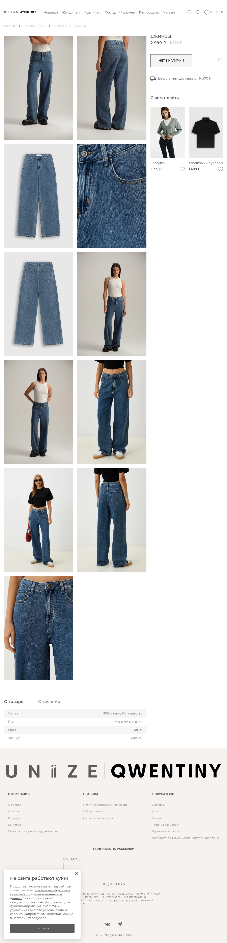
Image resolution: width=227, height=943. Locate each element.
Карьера (14, 818)
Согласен (42, 928)
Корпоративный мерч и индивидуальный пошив (185, 837)
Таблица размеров (165, 824)
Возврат (158, 818)
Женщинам (71, 12)
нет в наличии (171, 60)
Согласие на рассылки (98, 818)
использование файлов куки (124, 896)
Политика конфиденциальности (105, 804)
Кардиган (158, 163)
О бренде (14, 804)
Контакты (14, 824)
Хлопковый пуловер (206, 163)
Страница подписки (166, 831)
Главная (10, 26)
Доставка (158, 804)
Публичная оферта (96, 811)
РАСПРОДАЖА (35, 26)
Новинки (51, 12)
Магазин (169, 12)
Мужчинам (92, 12)
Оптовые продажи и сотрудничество (33, 831)
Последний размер (120, 12)
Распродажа (149, 12)
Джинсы (60, 26)
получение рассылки (123, 900)
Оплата (157, 811)
